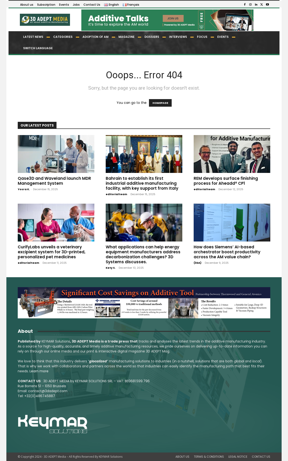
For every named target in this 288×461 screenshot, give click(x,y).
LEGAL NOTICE (237, 457)
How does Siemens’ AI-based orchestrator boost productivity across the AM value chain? (227, 252)
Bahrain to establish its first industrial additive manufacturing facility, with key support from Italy (142, 183)
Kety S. (110, 268)
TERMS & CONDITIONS (209, 457)
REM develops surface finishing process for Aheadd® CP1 (226, 181)
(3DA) (197, 263)
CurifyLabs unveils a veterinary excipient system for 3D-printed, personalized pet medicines (51, 252)
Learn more (39, 371)
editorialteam (116, 194)
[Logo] (45, 19)
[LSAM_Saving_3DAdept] (144, 302)
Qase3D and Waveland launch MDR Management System (54, 181)
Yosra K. (24, 189)
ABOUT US (182, 457)
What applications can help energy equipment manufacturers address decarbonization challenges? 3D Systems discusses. (143, 254)
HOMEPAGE (160, 103)
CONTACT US (261, 457)
